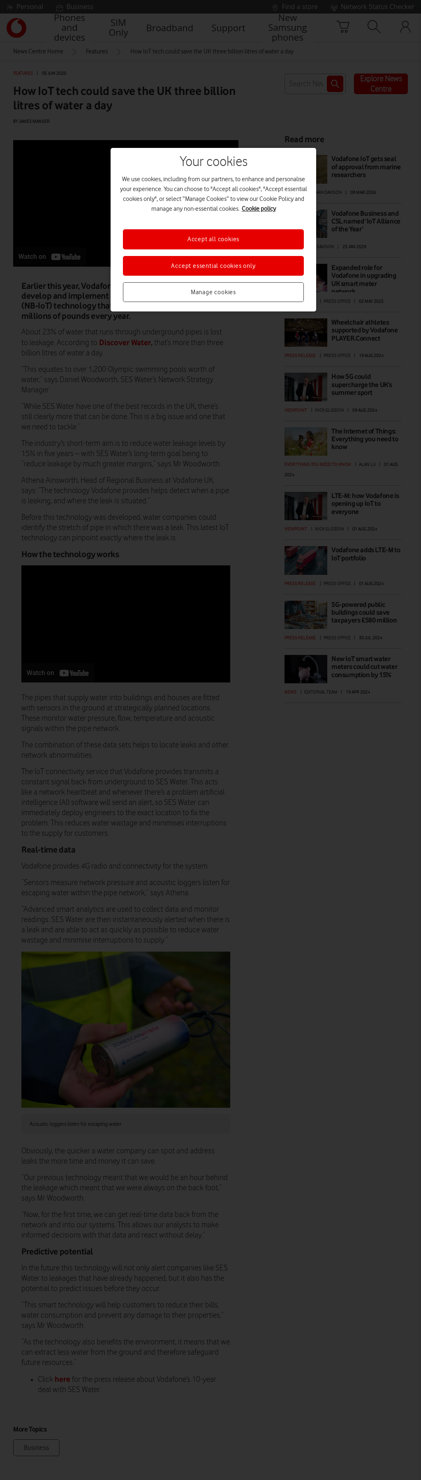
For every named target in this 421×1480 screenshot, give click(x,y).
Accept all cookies (213, 239)
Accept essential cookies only (213, 266)
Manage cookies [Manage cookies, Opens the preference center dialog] (213, 292)
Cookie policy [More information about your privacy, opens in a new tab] (259, 208)
